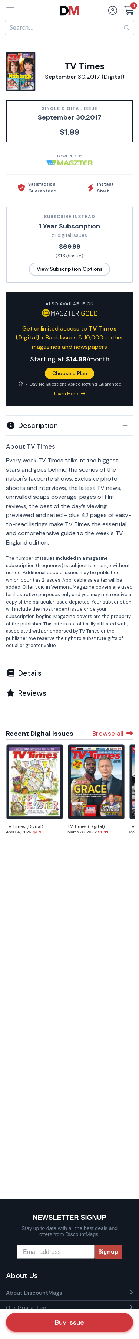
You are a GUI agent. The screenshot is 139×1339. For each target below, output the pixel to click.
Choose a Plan (69, 373)
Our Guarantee (26, 1308)
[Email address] (56, 1252)
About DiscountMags (34, 1293)
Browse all (112, 733)
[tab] (69, 425)
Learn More (69, 394)
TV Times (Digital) (24, 826)
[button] (69, 425)
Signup (108, 1251)
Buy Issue (69, 1322)
